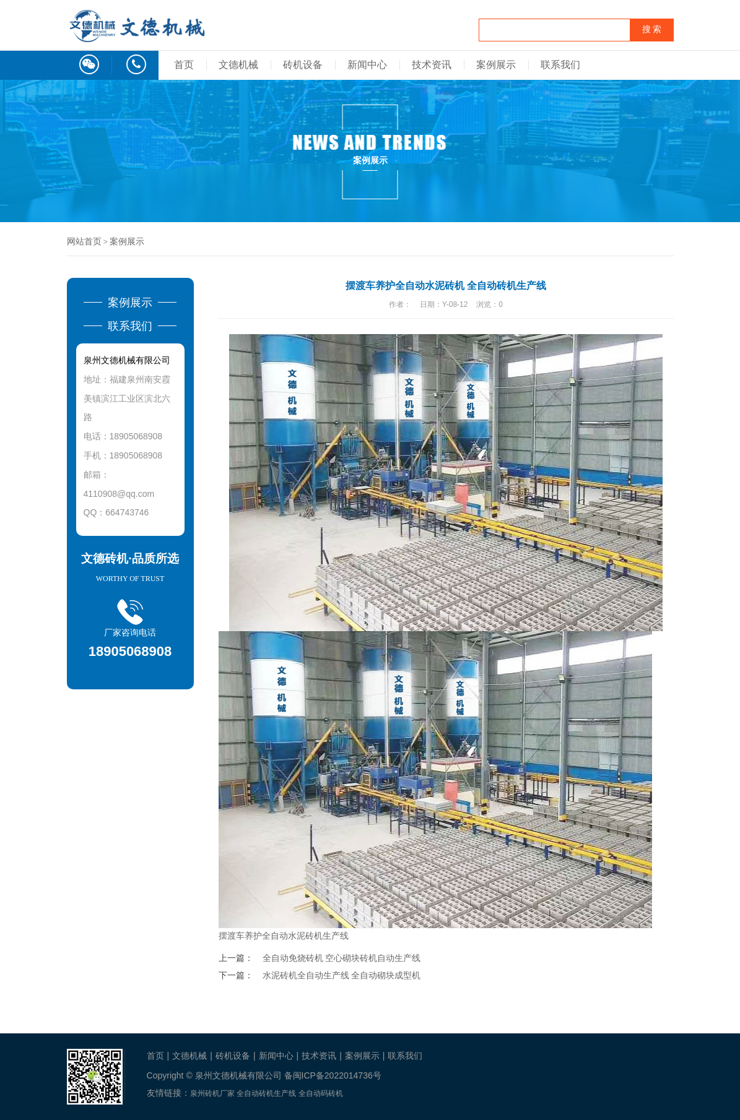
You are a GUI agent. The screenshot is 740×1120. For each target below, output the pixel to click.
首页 (184, 64)
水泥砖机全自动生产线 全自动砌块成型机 (342, 975)
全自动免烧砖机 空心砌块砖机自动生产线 (342, 958)
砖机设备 (303, 64)
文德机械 (238, 64)
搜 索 (652, 29)
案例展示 (496, 64)
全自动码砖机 (320, 1093)
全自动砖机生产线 (266, 1093)
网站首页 (84, 241)
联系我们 (560, 64)
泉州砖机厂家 (212, 1093)
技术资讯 (431, 64)
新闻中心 (367, 64)
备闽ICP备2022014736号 (332, 1075)
